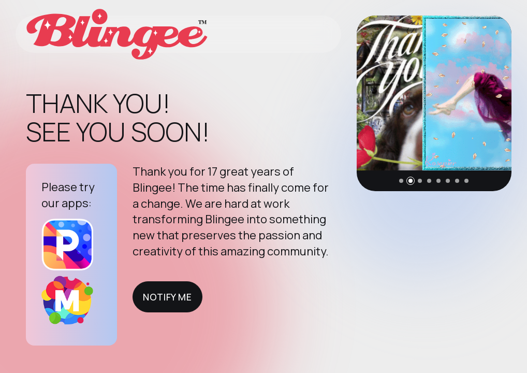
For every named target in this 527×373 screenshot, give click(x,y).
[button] (401, 181)
